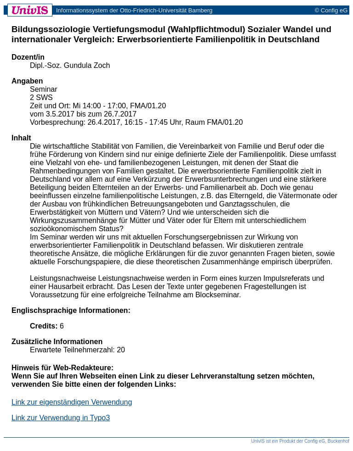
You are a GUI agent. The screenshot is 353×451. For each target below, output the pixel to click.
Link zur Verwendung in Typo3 (60, 418)
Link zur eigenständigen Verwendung (71, 402)
